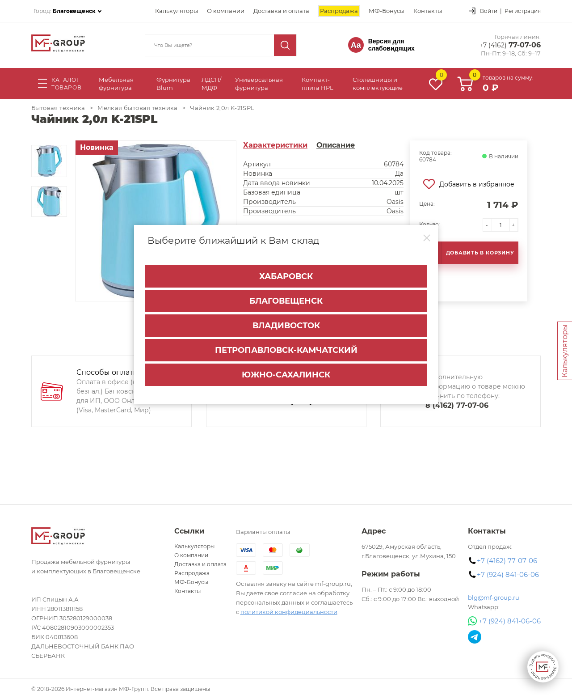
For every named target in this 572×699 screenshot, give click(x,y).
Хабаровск (286, 276)
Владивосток (286, 325)
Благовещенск (286, 301)
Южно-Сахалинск (286, 375)
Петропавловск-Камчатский (286, 350)
